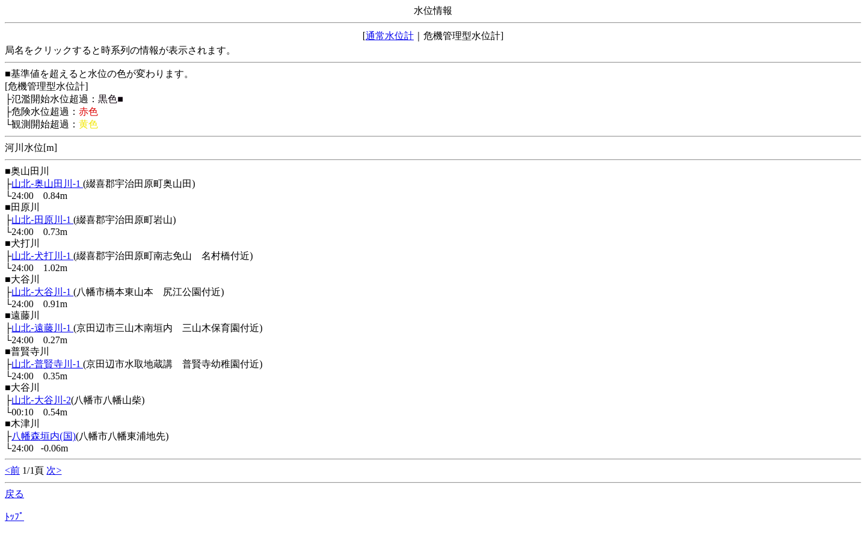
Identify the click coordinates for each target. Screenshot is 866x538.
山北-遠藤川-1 (42, 328)
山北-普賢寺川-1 (47, 364)
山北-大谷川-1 (42, 292)
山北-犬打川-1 (42, 256)
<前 (12, 470)
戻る (14, 494)
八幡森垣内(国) (43, 436)
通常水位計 (390, 36)
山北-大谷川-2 (41, 400)
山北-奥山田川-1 (47, 184)
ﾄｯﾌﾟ (14, 517)
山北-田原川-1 (42, 220)
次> (53, 470)
